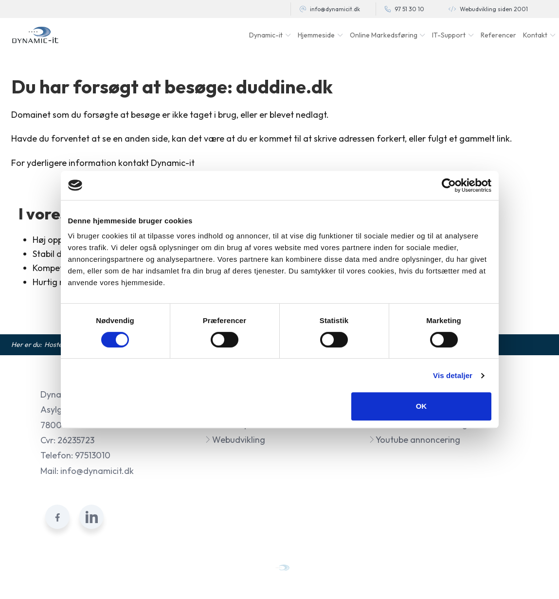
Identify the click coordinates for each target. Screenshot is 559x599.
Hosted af (59, 344)
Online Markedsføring (383, 35)
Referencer (498, 35)
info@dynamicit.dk (335, 9)
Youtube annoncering (414, 439)
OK (421, 406)
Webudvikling (235, 439)
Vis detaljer (452, 375)
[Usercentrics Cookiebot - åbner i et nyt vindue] (448, 185)
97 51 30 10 (409, 9)
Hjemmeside (316, 35)
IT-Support (449, 35)
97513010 (92, 455)
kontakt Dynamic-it (156, 162)
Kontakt (535, 35)
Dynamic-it (266, 35)
